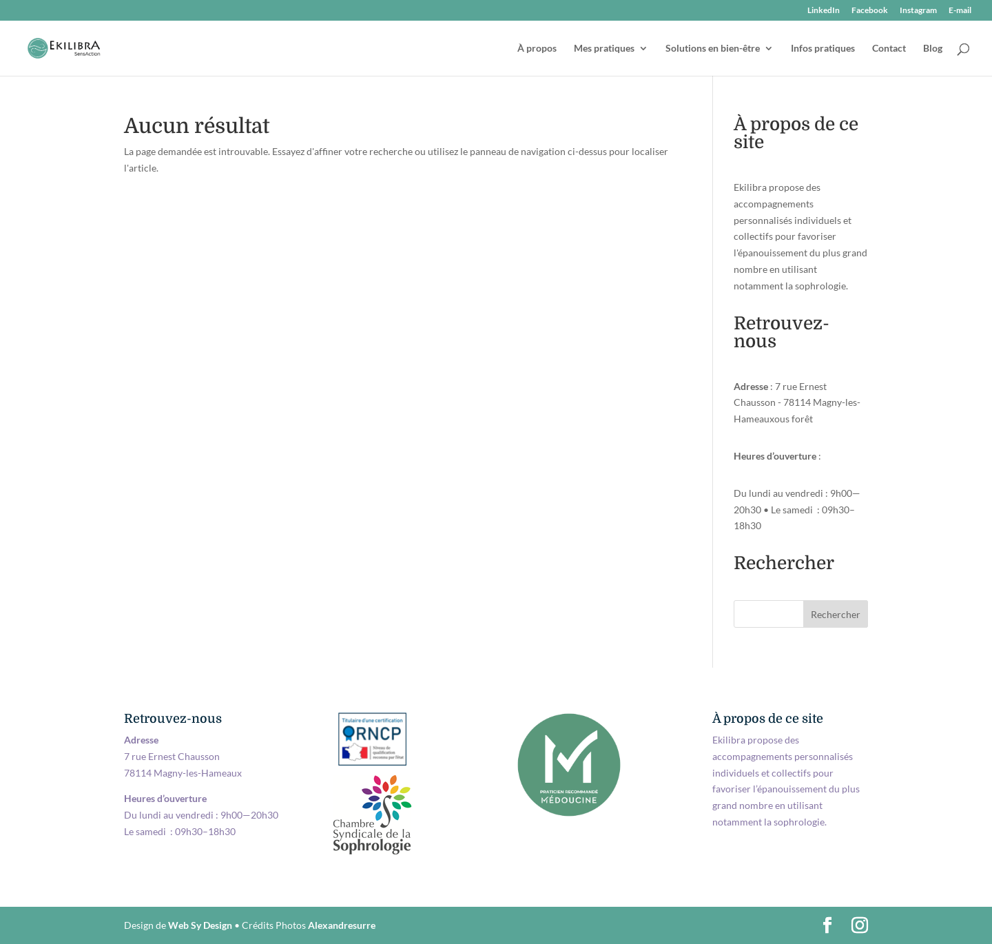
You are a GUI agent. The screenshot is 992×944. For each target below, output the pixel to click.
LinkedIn (823, 10)
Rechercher (835, 614)
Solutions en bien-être (712, 48)
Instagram (918, 10)
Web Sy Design (200, 925)
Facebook (869, 10)
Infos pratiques (823, 48)
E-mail (960, 10)
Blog (932, 48)
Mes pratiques (604, 48)
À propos (537, 48)
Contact (889, 48)
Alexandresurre (341, 925)
